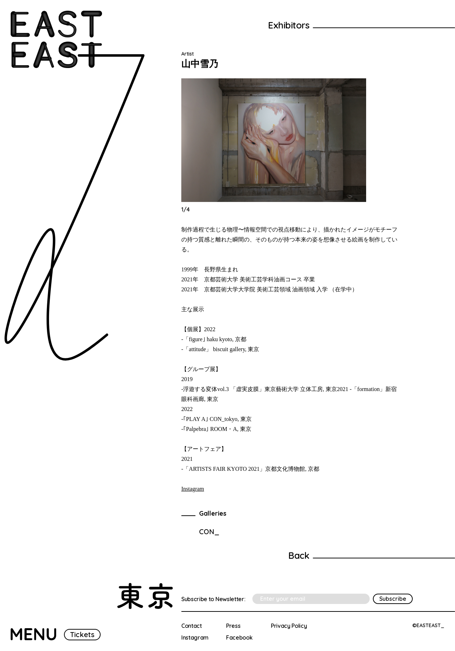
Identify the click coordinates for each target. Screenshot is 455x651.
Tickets (82, 634)
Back (298, 555)
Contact (191, 626)
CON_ (209, 531)
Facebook (239, 637)
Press (233, 626)
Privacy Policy (289, 626)
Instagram (192, 489)
